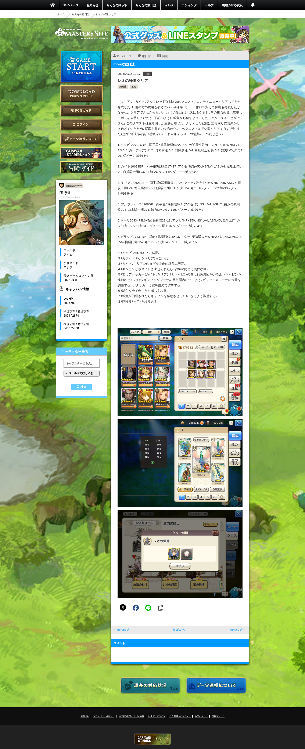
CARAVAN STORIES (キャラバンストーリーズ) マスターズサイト (81, 33)
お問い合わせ (201, 716)
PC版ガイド (81, 110)
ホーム (61, 14)
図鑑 (165, 56)
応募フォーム (218, 716)
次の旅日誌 (236, 629)
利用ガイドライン (156, 716)
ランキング (189, 5)
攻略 (133, 86)
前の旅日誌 (122, 629)
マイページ (70, 5)
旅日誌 (146, 56)
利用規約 (84, 716)
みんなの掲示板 (117, 5)
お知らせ (92, 5)
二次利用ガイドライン (180, 716)
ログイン (81, 124)
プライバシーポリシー (103, 716)
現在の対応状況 (232, 5)
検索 (83, 386)
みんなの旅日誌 (146, 5)
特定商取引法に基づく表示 (131, 716)
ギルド (169, 5)
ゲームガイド (81, 167)
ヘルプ (209, 5)
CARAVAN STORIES (152, 739)
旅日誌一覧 (179, 629)
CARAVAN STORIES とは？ (81, 153)
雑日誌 (122, 86)
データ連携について (81, 139)
